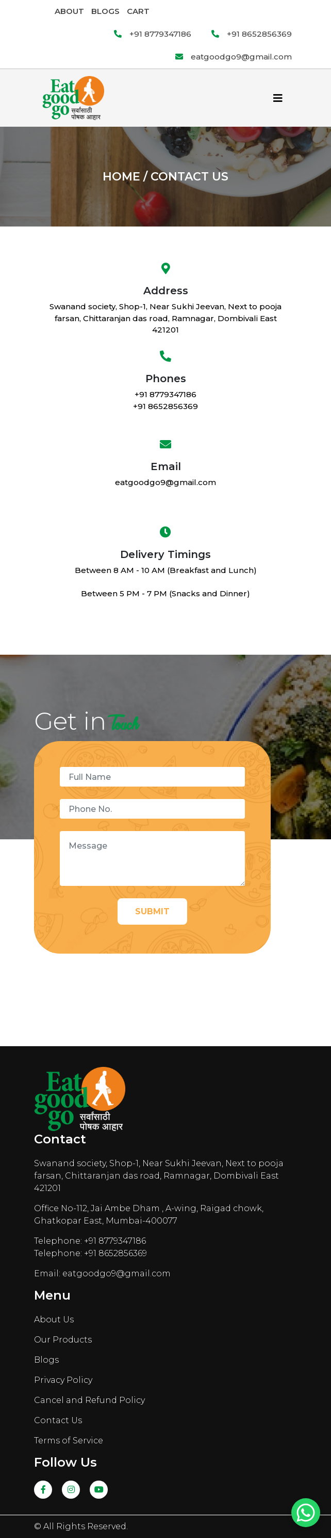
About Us (54, 1319)
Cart (138, 11)
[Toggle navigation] (278, 98)
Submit (152, 911)
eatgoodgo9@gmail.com (233, 57)
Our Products (63, 1340)
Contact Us (58, 1420)
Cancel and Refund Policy (89, 1400)
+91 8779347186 (152, 34)
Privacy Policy (63, 1380)
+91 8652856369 (251, 34)
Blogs (105, 11)
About (69, 11)
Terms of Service (68, 1440)
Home (121, 177)
